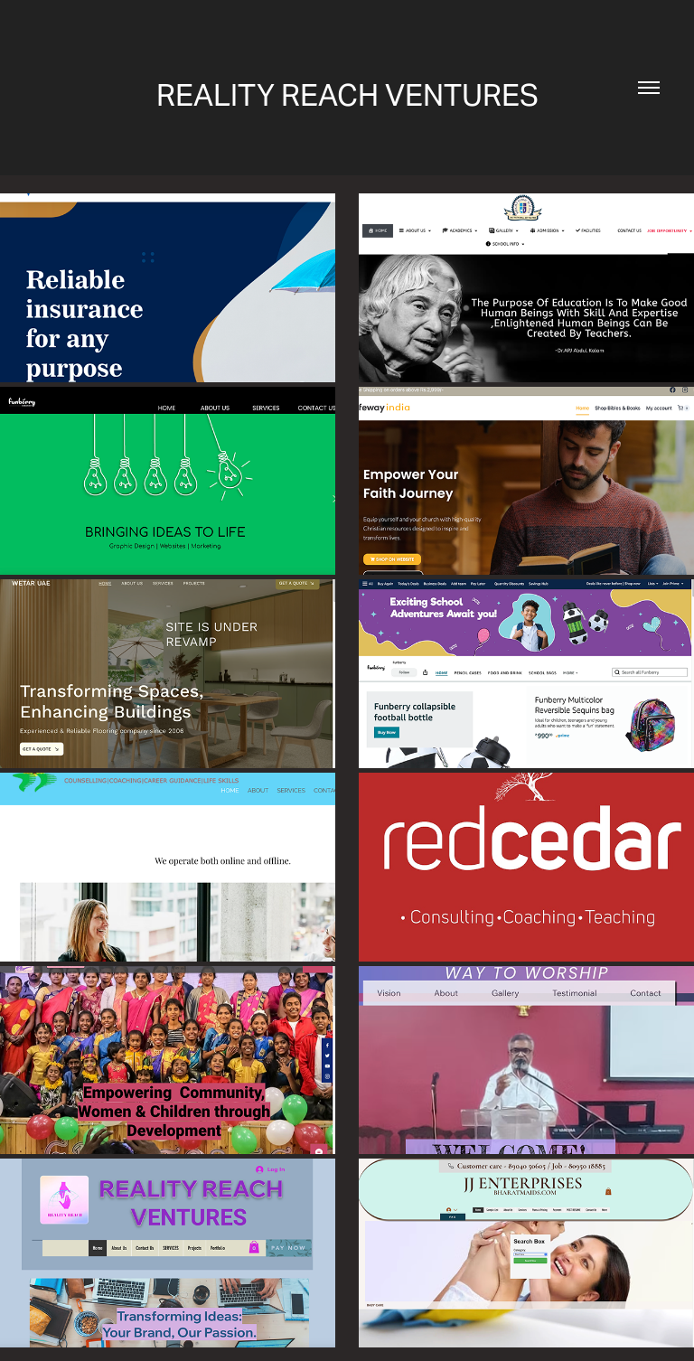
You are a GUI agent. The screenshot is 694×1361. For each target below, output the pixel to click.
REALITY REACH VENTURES (347, 95)
